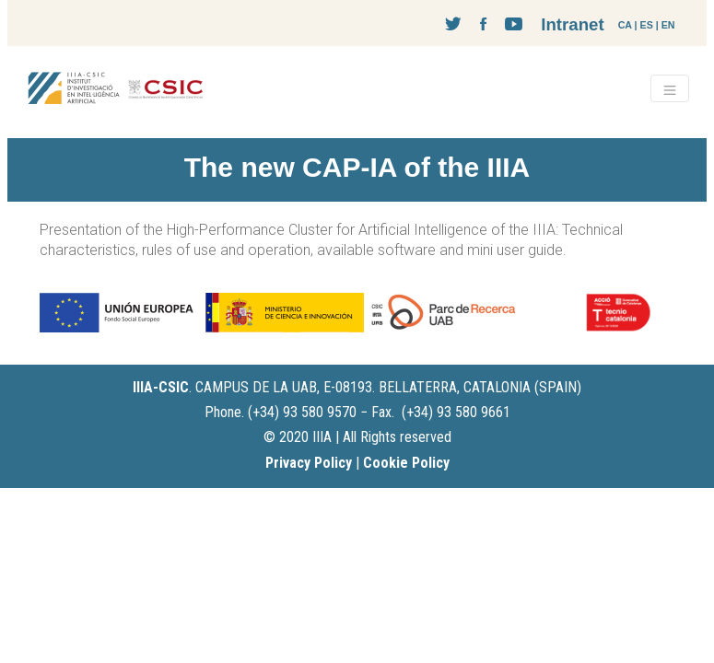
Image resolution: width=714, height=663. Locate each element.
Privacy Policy (308, 462)
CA (625, 24)
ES (646, 24)
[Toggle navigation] (669, 88)
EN (668, 24)
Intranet (572, 24)
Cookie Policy (406, 462)
